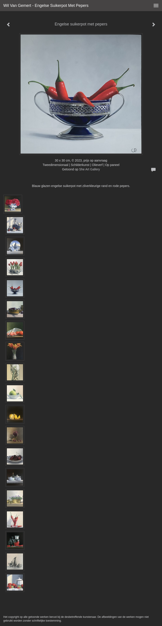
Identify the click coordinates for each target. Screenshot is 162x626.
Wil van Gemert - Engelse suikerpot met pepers (46, 5)
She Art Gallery (89, 169)
